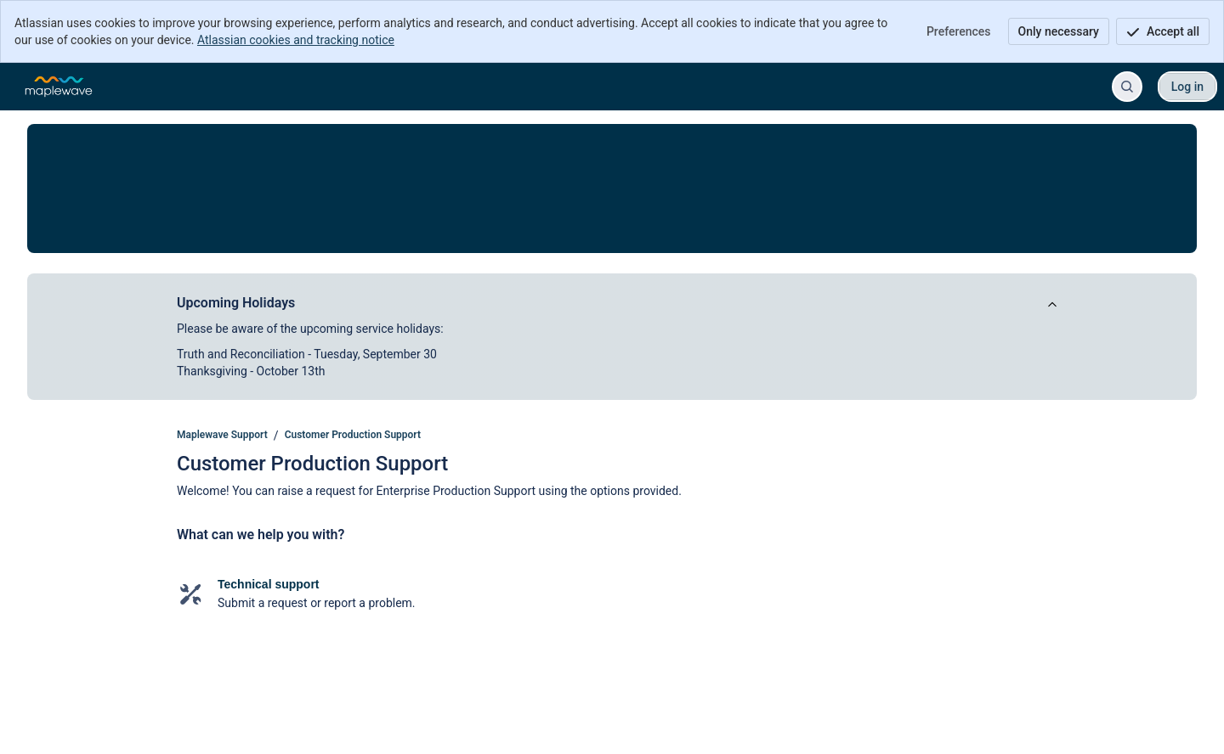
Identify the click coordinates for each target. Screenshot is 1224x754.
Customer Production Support (353, 435)
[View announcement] (1052, 305)
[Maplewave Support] (59, 87)
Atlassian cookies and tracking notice (295, 40)
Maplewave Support (222, 435)
